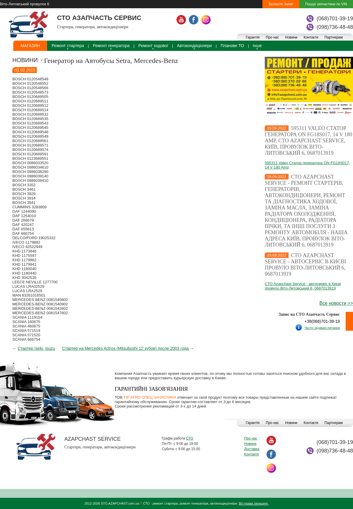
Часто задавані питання (322, 328)
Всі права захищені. (254, 503)
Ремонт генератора (111, 45)
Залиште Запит (280, 4)
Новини (291, 37)
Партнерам (333, 37)
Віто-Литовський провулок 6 (24, 4)
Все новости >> (336, 303)
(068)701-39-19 (335, 18)
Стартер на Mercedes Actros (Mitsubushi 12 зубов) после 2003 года (125, 348)
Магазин (30, 45)
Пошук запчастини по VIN (326, 4)
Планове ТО (232, 45)
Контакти (311, 37)
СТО (189, 438)
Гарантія (252, 37)
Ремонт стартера (67, 45)
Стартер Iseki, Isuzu (36, 348)
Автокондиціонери (194, 45)
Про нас (272, 37)
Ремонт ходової (153, 45)
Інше (257, 45)
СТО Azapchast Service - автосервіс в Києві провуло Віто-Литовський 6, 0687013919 (305, 264)
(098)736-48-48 (335, 27)
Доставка (251, 449)
